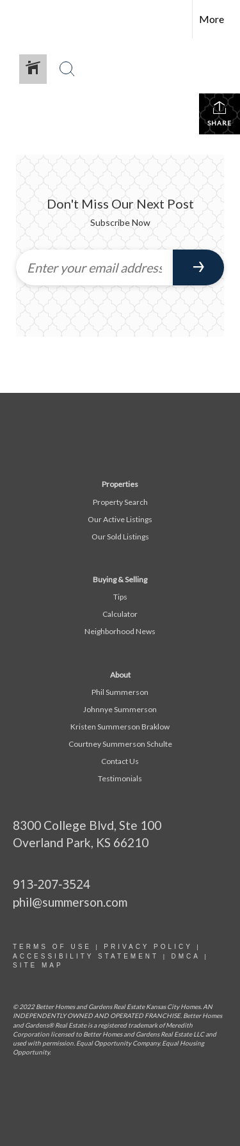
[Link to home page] (21, 19)
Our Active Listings (120, 519)
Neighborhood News (120, 631)
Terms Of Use (52, 946)
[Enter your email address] (94, 267)
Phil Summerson (120, 692)
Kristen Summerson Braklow (120, 726)
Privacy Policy (148, 946)
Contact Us (120, 761)
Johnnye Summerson (120, 709)
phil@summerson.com (70, 902)
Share (219, 113)
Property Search (120, 502)
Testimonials (120, 778)
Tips (120, 596)
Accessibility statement (86, 956)
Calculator (120, 614)
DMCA (185, 956)
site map (38, 965)
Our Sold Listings (120, 536)
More (211, 19)
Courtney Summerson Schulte (120, 744)
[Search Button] (67, 69)
